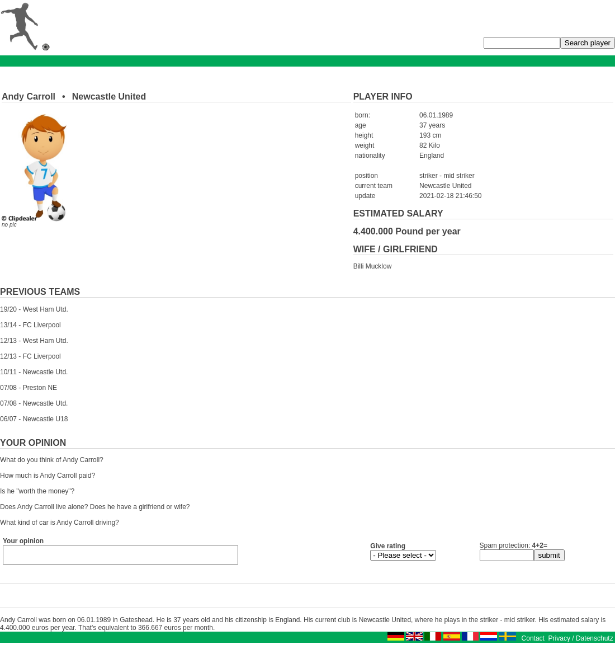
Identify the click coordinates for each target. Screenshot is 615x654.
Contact (533, 642)
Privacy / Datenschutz (580, 642)
